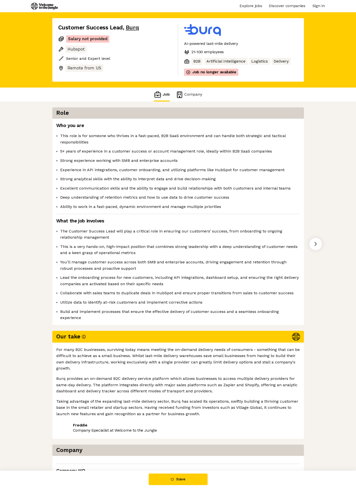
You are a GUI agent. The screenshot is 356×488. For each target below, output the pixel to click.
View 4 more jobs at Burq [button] (117, 450)
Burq (132, 27)
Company (189, 94)
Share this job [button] (71, 450)
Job (162, 94)
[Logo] (44, 6)
